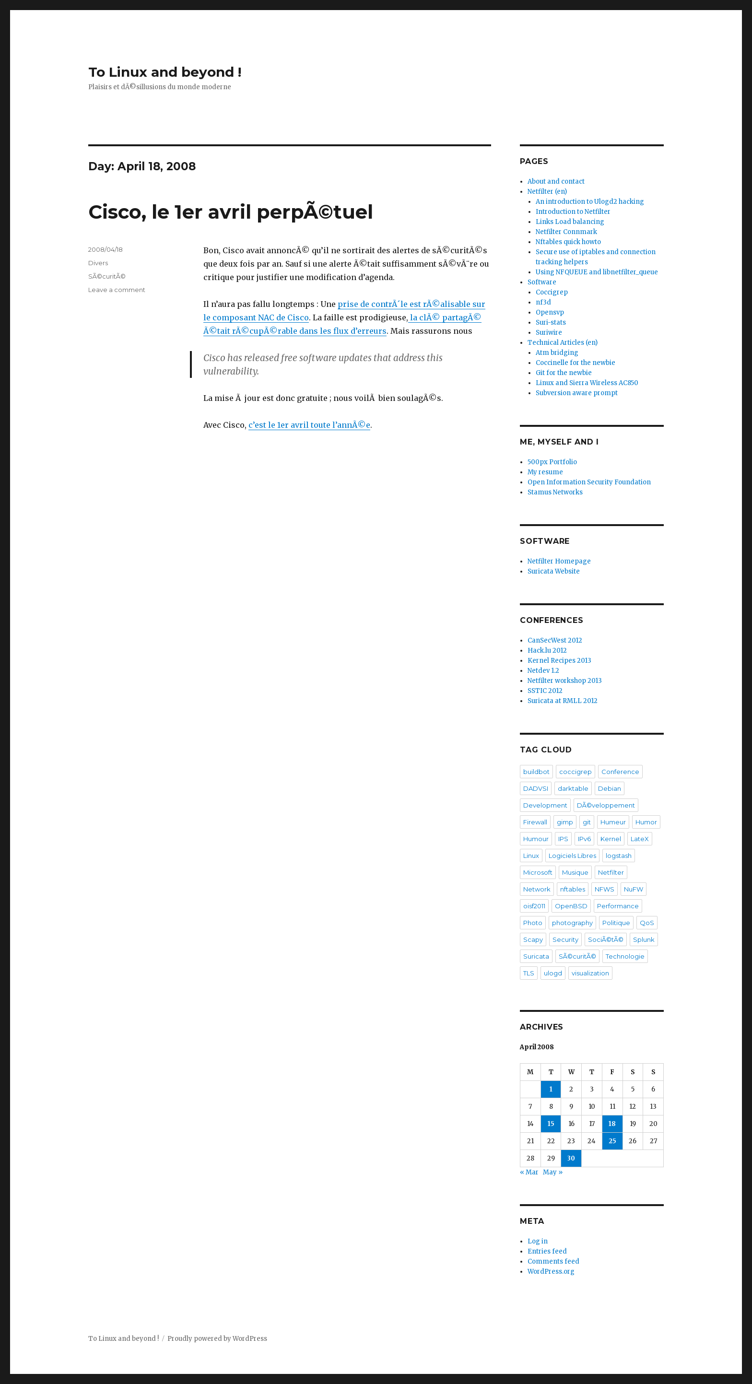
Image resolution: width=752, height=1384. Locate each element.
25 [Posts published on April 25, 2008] (612, 1141)
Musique (575, 872)
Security (565, 939)
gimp (565, 822)
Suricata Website (554, 571)
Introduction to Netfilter (573, 212)
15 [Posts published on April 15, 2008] (551, 1124)
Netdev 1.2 (543, 671)
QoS (647, 923)
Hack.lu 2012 (547, 650)
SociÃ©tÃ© (605, 939)
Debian (609, 788)
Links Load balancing (570, 222)
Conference (620, 771)
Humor (646, 822)
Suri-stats (551, 322)
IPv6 (584, 839)
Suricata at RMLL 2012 (563, 701)
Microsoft (537, 872)
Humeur (613, 822)
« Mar (529, 1172)
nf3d (543, 302)
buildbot (536, 771)
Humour (536, 839)
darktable (573, 788)
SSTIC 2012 (545, 691)
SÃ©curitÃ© (107, 276)
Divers (98, 263)
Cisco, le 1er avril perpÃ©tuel (230, 211)
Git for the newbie (564, 373)
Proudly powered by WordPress (217, 1339)
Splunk (644, 939)
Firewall (535, 822)
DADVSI (535, 788)
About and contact (556, 181)
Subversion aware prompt (577, 393)
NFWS (604, 889)
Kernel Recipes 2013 (559, 661)
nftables (572, 889)
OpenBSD (571, 906)
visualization (590, 973)
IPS (563, 839)
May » (553, 1172)
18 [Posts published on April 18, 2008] (612, 1124)
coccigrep (575, 771)
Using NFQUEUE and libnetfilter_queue (597, 272)
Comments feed (553, 1261)
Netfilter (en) (547, 192)
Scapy (533, 939)
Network (537, 889)
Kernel (610, 839)
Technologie (625, 956)
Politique (616, 923)
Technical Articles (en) (563, 343)
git (587, 822)
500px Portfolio (552, 462)
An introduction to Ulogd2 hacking (590, 202)
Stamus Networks (555, 492)
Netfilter (611, 872)
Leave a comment (116, 289)
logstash (619, 855)
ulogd (553, 973)
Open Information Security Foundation (589, 482)
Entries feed (547, 1251)
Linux (531, 855)
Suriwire (549, 332)
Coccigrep (552, 292)
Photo (532, 923)
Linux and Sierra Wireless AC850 (587, 383)
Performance (618, 906)
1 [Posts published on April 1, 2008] (551, 1089)
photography (572, 923)
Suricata (536, 956)
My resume (545, 472)
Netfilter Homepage (559, 561)
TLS (528, 973)
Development (545, 805)
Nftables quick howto (568, 242)
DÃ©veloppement (606, 805)
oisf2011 (534, 906)
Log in (538, 1241)
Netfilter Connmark (566, 232)
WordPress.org (551, 1271)
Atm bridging (557, 353)
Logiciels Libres (572, 855)
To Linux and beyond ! (164, 72)
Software (542, 282)
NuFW (633, 889)
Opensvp (550, 312)
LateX (640, 839)
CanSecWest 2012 (555, 640)
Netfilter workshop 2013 (565, 681)
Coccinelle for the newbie (575, 363)
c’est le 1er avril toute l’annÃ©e (309, 425)
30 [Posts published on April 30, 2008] (571, 1158)
